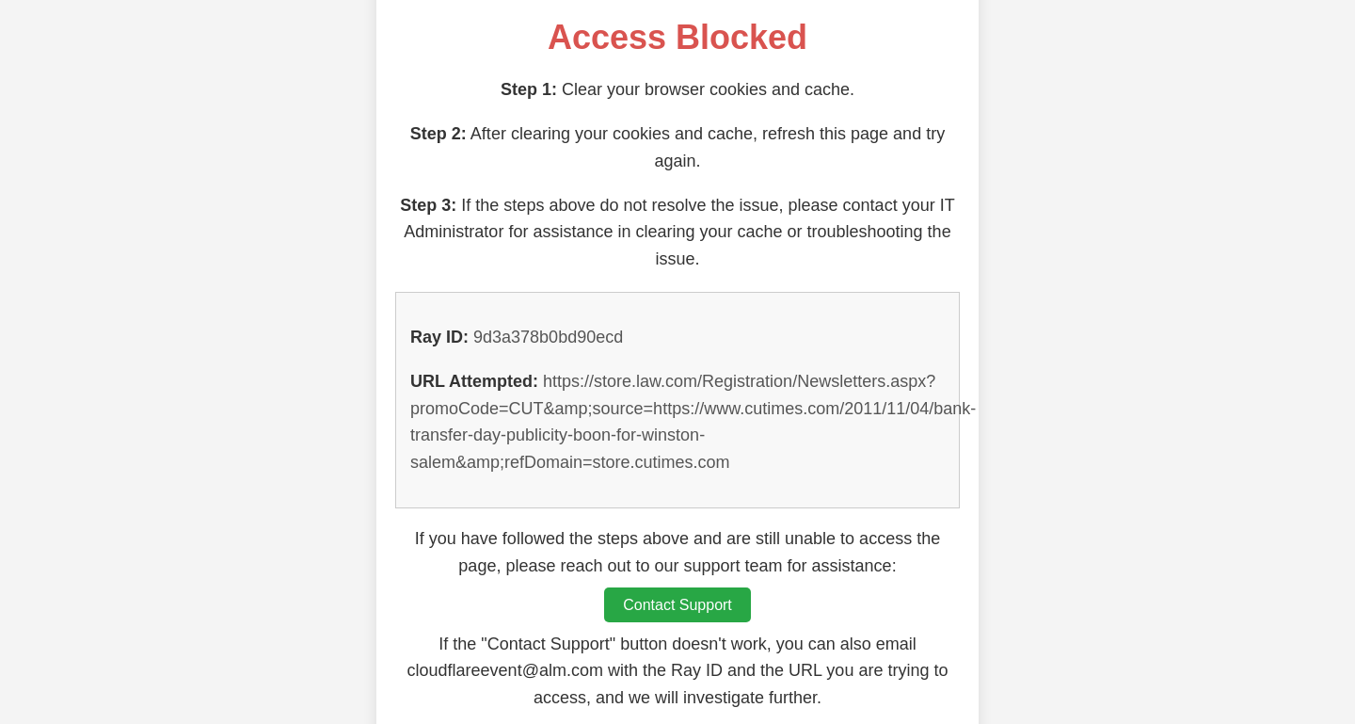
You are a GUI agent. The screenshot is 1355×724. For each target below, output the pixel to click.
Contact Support (677, 605)
